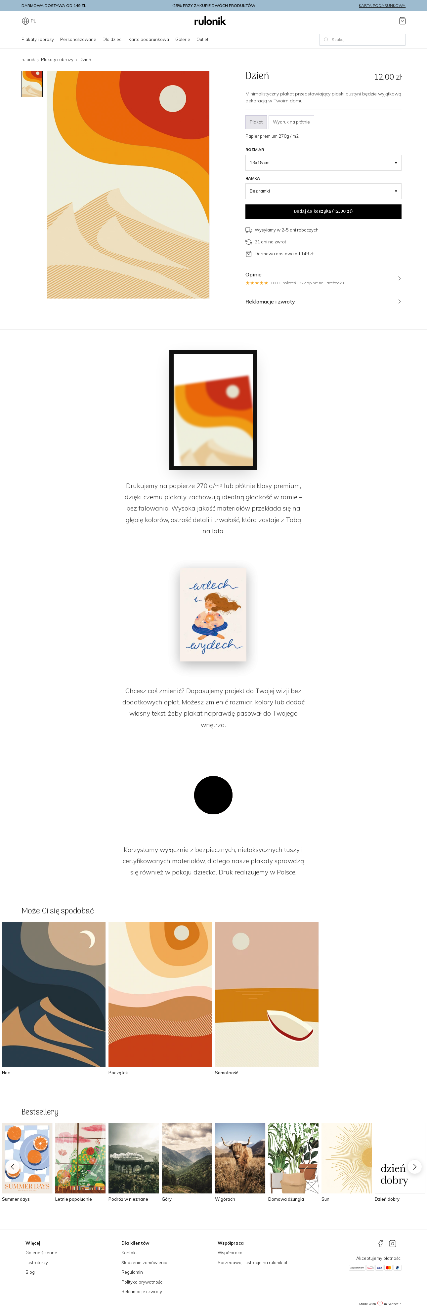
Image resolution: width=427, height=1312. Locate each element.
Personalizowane (78, 39)
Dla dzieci (112, 39)
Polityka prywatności (142, 1282)
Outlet (202, 39)
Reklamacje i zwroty (141, 1291)
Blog (30, 1272)
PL (28, 20)
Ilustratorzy (36, 1262)
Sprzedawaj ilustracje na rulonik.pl (252, 1262)
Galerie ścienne (41, 1252)
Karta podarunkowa (382, 5)
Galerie (182, 39)
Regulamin (132, 1272)
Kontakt (129, 1252)
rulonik (28, 59)
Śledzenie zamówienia (144, 1262)
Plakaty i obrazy (37, 39)
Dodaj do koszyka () (323, 211)
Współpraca (230, 1252)
